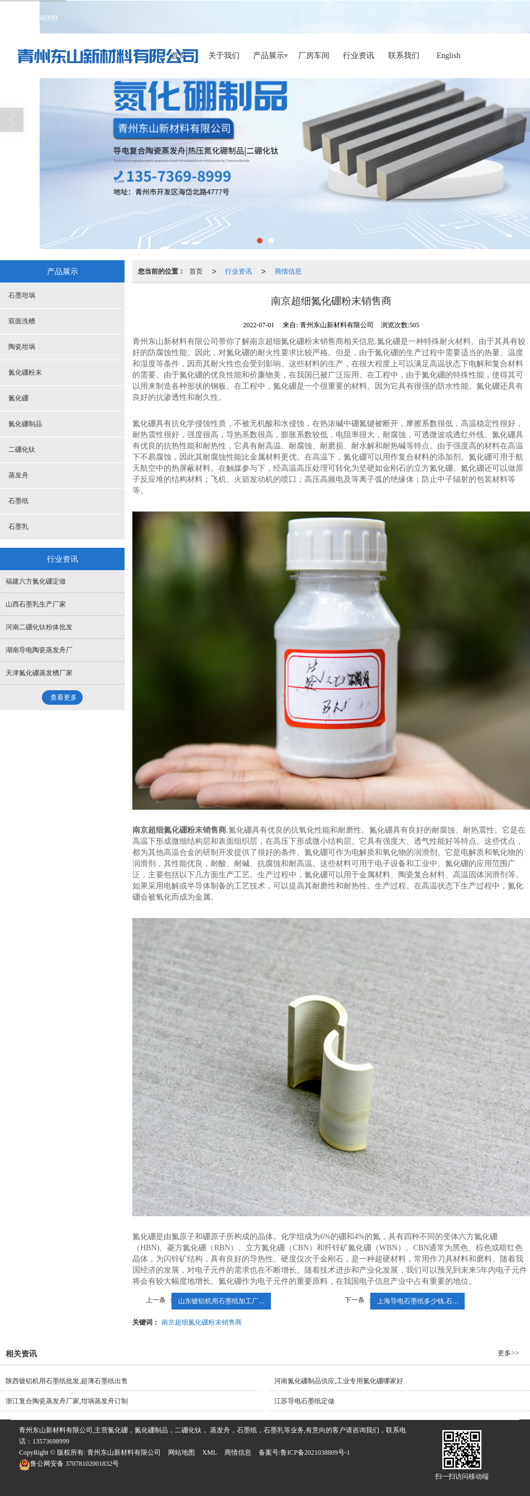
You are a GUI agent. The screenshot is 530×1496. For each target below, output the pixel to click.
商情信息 (288, 271)
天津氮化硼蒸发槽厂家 (39, 673)
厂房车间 (314, 55)
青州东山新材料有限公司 (124, 1452)
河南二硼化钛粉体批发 (39, 627)
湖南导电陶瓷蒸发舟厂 (39, 650)
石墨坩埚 (21, 295)
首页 (196, 271)
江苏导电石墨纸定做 (304, 1401)
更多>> (508, 1353)
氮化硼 (18, 398)
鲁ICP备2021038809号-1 (315, 1452)
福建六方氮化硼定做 (36, 581)
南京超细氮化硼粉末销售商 (201, 1322)
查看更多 (63, 697)
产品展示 (268, 55)
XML (209, 1452)
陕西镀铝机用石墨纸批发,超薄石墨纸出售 (67, 1381)
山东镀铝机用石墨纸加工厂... (221, 1301)
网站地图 (181, 1452)
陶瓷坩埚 (21, 347)
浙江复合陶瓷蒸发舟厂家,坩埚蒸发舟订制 (67, 1401)
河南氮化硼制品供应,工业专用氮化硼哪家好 (338, 1381)
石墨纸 (18, 501)
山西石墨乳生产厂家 (36, 604)
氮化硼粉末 (25, 372)
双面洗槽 (21, 321)
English (449, 55)
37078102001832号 (69, 1464)
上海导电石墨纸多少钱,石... (417, 1301)
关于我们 (224, 55)
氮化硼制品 (25, 424)
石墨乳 (18, 526)
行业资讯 (358, 55)
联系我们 (403, 55)
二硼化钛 (21, 449)
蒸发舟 (18, 475)
